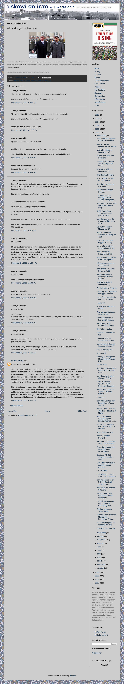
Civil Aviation (100, 84)
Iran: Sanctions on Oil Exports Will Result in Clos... (106, 221)
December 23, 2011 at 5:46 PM (23, 173)
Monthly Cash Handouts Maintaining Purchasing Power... (106, 517)
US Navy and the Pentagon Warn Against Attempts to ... (106, 197)
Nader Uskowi (17, 361)
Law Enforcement (102, 81)
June (99, 550)
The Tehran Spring (104, 329)
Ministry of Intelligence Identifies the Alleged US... (106, 359)
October (100, 536)
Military (97, 72)
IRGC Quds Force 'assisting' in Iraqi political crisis (104, 213)
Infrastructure (100, 99)
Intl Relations (100, 90)
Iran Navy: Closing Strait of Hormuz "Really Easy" (106, 205)
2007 (97, 583)
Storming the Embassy (106, 528)
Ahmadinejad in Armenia (106, 288)
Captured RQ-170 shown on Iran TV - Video (105, 457)
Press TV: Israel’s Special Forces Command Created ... (106, 384)
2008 (97, 579)
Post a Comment (16, 406)
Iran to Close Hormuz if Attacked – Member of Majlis (106, 411)
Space (97, 78)
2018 (97, 115)
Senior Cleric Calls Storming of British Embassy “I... (105, 495)
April (99, 557)
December (101, 136)
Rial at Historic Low (104, 350)
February (101, 564)
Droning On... (102, 397)
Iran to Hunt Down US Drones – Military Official (105, 391)
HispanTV (101, 303)
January (100, 568)
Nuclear (98, 75)
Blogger (73, 676)
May (99, 554)
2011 (97, 132)
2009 (97, 576)
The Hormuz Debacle (105, 175)
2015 (97, 118)
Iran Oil (48, 80)
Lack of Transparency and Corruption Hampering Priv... (105, 503)
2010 (97, 572)
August (100, 543)
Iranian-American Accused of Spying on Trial (106, 235)
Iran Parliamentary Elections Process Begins (105, 276)
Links (97, 105)
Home (47, 411)
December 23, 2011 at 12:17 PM (24, 130)
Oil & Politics (102, 471)
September (102, 540)
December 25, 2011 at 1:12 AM (23, 353)
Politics (97, 87)
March (100, 561)
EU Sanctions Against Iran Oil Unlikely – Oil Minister (106, 426)
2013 (97, 125)
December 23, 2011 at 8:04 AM (23, 103)
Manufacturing (100, 102)
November (101, 533)
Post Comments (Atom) (27, 415)
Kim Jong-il (101, 353)
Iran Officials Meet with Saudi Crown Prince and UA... (106, 403)
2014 (97, 122)
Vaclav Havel (102, 365)
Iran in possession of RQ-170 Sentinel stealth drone (105, 482)
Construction (100, 96)
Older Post (82, 411)
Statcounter (97, 653)
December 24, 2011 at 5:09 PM (23, 283)
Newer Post (12, 411)
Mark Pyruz (101, 632)
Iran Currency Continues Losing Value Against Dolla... (106, 370)
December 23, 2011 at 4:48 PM (23, 158)
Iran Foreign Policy (37, 80)
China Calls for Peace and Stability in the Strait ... (105, 163)
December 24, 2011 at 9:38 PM (23, 323)
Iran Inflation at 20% (105, 432)
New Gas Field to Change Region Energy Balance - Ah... (106, 419)
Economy (98, 93)
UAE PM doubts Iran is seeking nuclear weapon (106, 465)
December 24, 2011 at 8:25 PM (23, 298)
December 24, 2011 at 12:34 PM (24, 263)
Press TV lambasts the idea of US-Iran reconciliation (106, 449)
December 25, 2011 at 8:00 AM (23, 400)
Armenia (27, 80)
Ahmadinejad (18, 80)
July (99, 547)
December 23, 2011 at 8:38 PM (23, 230)
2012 (97, 129)
